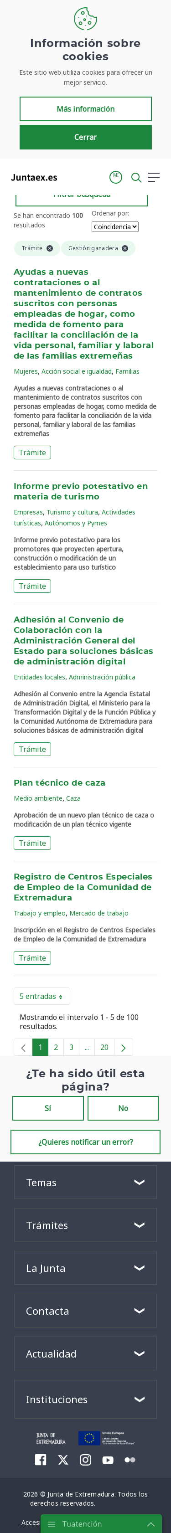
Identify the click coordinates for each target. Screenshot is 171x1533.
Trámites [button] (47, 1225)
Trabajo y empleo (40, 913)
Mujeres (26, 371)
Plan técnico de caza (60, 783)
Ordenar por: (110, 213)
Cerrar (85, 137)
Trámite (32, 453)
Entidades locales (39, 677)
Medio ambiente (38, 798)
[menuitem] (41, 1460)
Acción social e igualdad (76, 371)
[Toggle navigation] (70, 177)
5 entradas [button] (45, 998)
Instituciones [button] (57, 1399)
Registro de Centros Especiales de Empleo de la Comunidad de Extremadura (83, 887)
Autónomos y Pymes (76, 523)
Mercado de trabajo (99, 913)
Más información (85, 109)
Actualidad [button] (51, 1353)
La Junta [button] (46, 1268)
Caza (73, 798)
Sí (48, 1108)
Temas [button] (41, 1182)
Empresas (28, 512)
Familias (127, 371)
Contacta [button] (47, 1310)
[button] (115, 177)
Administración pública (102, 677)
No (123, 1108)
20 (107, 1049)
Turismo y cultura (72, 512)
